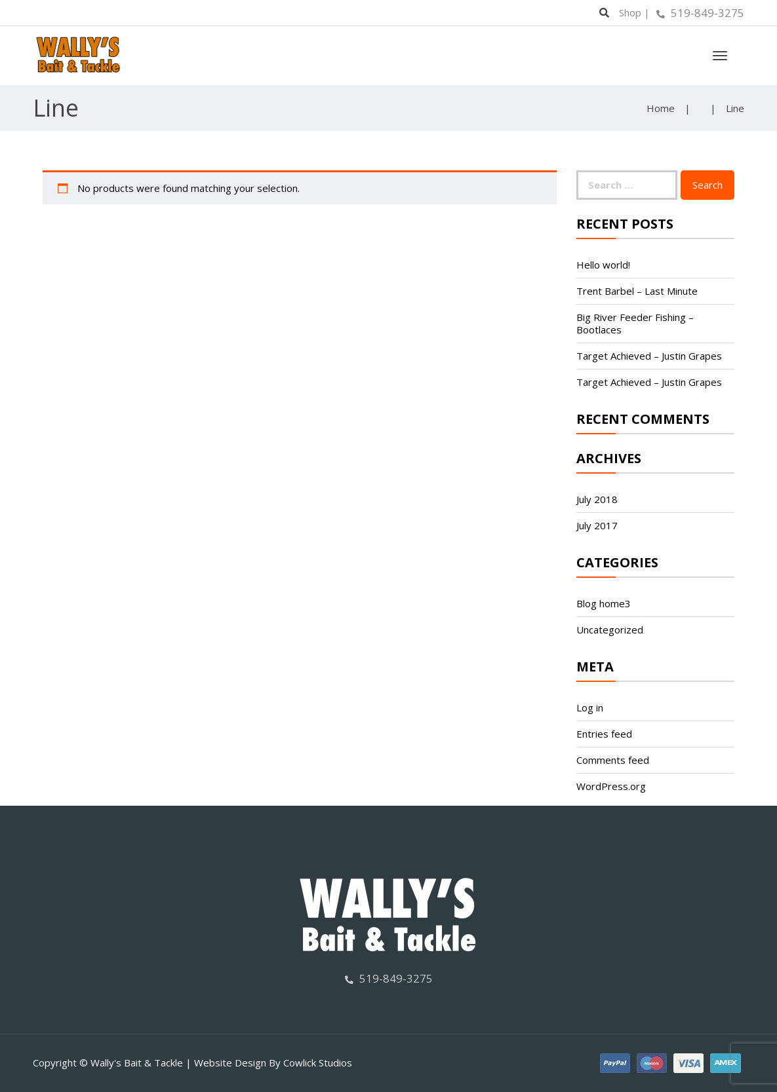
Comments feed (612, 759)
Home (661, 108)
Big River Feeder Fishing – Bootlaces (635, 323)
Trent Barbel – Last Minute (637, 290)
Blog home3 (603, 603)
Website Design (230, 1062)
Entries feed (604, 733)
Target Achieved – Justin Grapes (649, 355)
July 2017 (597, 525)
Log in (589, 707)
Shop (630, 12)
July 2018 (597, 499)
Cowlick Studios (317, 1062)
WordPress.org (611, 786)
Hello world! (603, 264)
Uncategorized (609, 629)
